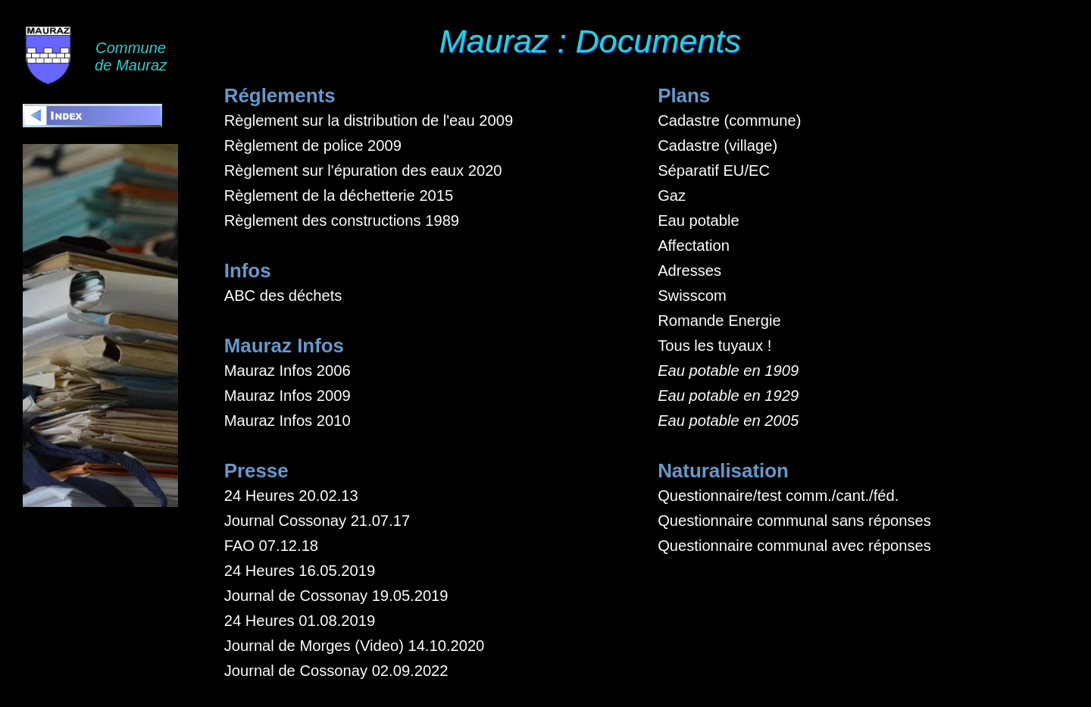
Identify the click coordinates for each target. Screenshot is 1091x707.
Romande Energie (719, 320)
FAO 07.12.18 (271, 545)
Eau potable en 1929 (728, 395)
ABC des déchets (283, 295)
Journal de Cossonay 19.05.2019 (336, 595)
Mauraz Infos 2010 (287, 420)
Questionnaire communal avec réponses (794, 545)
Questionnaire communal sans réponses (794, 520)
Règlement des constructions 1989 (341, 220)
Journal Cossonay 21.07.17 (317, 520)
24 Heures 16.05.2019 (299, 570)
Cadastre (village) (717, 145)
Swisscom (692, 295)
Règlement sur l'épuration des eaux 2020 (363, 170)
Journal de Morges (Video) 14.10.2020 (354, 645)
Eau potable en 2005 (728, 420)
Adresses (689, 270)
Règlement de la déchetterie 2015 (339, 195)
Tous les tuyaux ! (714, 345)
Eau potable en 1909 (728, 370)
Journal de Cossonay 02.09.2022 (336, 670)
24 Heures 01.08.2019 (299, 620)
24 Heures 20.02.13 (291, 495)
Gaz (672, 195)
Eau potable (698, 220)
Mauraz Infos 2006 (287, 370)
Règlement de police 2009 (313, 145)
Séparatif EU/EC (714, 170)
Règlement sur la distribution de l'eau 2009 (368, 120)
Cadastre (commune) (729, 120)
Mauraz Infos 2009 (287, 395)
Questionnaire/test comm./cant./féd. (778, 495)
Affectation (694, 245)
